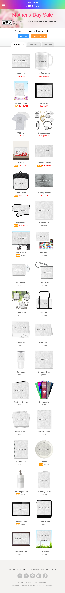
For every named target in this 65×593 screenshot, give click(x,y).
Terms (19, 569)
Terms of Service (37, 585)
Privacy (25, 569)
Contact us (44, 569)
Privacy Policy (49, 585)
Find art (23, 36)
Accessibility (35, 569)
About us (12, 569)
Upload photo (39, 36)
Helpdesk (53, 569)
